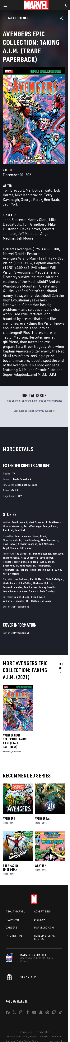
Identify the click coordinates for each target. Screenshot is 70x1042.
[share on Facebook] (8, 1013)
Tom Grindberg (34, 224)
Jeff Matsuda (28, 233)
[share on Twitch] (54, 1013)
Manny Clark (37, 219)
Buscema (16, 751)
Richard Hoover (11, 561)
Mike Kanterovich (28, 195)
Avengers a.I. (43, 818)
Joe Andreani (21, 579)
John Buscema (14, 219)
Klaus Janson (47, 561)
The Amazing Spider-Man (11, 867)
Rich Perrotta (10, 569)
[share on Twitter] (14, 1013)
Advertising (42, 911)
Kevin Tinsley (47, 591)
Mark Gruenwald (39, 190)
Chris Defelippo (54, 579)
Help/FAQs (13, 919)
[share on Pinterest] (47, 1013)
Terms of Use (25, 1031)
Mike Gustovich (49, 540)
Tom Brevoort (13, 190)
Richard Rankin (28, 569)
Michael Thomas (29, 591)
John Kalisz (25, 583)
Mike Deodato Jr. (12, 540)
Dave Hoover (30, 229)
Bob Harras (55, 522)
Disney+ (39, 919)
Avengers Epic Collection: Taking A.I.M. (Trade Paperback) (15, 741)
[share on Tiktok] (60, 1013)
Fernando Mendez (12, 587)
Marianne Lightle (42, 583)
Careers (11, 927)
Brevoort (7, 751)
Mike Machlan (27, 565)
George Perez (31, 199)
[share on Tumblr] (28, 1013)
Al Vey (58, 569)
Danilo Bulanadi (42, 553)
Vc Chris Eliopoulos (14, 600)
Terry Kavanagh (32, 526)
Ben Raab (51, 199)
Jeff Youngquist (20, 606)
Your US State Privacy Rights (21, 1036)
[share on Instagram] (21, 1013)
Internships (14, 935)
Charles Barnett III (20, 553)
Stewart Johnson (27, 543)
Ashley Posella (47, 587)
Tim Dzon (58, 553)
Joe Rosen (46, 600)
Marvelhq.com (44, 927)
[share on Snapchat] (41, 1013)
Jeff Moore (24, 238)
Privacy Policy (43, 1031)
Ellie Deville (38, 596)
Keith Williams (11, 573)
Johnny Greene (11, 557)
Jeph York (10, 204)
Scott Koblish (10, 565)
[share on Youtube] (34, 1013)
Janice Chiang (21, 596)
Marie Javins (10, 583)
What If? (40, 866)
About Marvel (15, 911)
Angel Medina (10, 548)
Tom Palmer (43, 565)
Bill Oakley (32, 600)
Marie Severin (46, 569)
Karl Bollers (37, 579)
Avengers (9, 818)
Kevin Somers (10, 591)
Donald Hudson (29, 561)
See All (61, 667)
